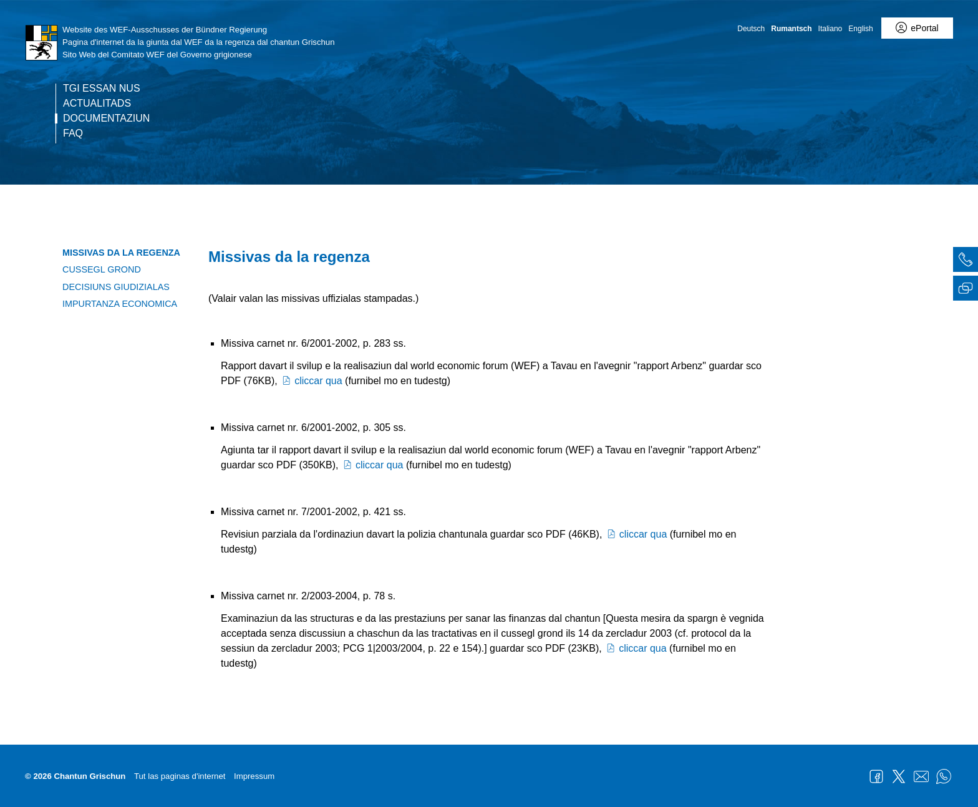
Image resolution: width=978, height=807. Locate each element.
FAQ (73, 133)
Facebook (876, 776)
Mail (921, 776)
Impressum (254, 776)
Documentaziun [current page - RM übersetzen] (106, 118)
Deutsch (751, 28)
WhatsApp (943, 776)
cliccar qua (311, 380)
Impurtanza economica (119, 304)
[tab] (965, 261)
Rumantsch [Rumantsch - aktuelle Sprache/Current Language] (791, 28)
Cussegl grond (101, 269)
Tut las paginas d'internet (179, 776)
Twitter (898, 776)
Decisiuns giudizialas (116, 287)
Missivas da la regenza (121, 253)
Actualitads (97, 104)
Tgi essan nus (101, 89)
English (860, 28)
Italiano (830, 28)
